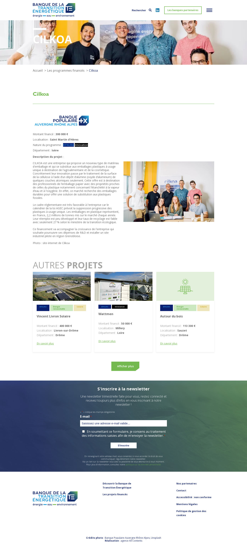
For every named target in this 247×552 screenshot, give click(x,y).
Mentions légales (187, 504)
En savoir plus (45, 343)
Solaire (80, 306)
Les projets (115, 494)
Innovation (81, 145)
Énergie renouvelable (59, 307)
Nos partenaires (186, 483)
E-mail (86, 417)
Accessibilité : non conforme (193, 497)
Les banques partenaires (182, 10)
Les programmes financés (66, 70)
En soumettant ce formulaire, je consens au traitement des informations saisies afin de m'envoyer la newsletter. (124, 433)
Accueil (38, 70)
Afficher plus (125, 366)
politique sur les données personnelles (143, 464)
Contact (181, 490)
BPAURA (68, 145)
